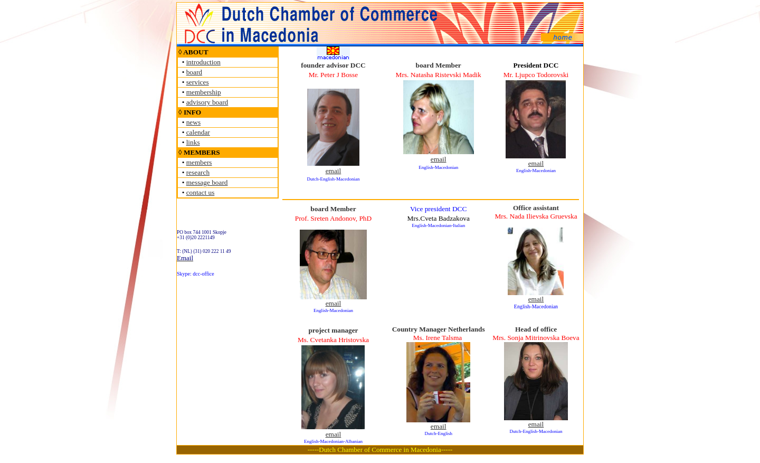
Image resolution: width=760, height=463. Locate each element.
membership (203, 92)
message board (207, 182)
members (199, 162)
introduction (203, 62)
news (193, 122)
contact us (200, 192)
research (198, 172)
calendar (198, 132)
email (333, 171)
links (193, 142)
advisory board (207, 102)
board (194, 72)
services (197, 82)
